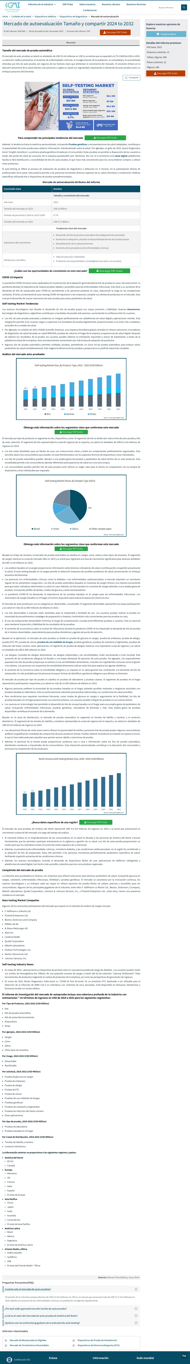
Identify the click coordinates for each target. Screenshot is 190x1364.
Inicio (5, 16)
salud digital (121, 155)
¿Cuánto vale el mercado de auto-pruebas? (71, 1289)
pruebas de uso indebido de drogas (55, 642)
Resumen (71, 42)
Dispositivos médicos (45, 16)
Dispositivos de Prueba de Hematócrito (97, 1340)
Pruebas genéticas (78, 144)
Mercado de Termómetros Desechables (29, 1345)
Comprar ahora (166, 34)
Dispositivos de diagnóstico (73, 16)
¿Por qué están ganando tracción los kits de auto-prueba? (71, 1308)
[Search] (184, 7)
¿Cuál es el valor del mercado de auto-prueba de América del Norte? (71, 1315)
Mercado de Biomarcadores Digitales (28, 1340)
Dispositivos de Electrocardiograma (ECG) (99, 1345)
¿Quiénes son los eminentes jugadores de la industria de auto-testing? (71, 1322)
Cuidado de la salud (21, 16)
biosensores (133, 309)
